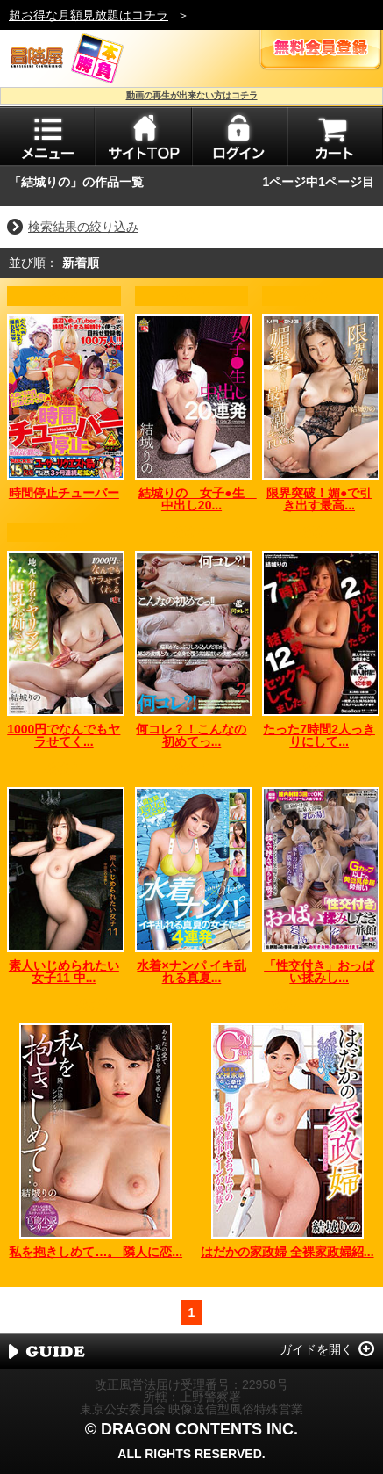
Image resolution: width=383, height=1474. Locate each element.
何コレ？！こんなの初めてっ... (191, 735)
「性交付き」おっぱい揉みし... (319, 971)
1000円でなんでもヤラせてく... (63, 735)
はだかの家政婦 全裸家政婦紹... (287, 1252)
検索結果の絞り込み (83, 227)
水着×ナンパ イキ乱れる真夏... (191, 971)
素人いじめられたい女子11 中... (64, 971)
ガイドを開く (316, 1349)
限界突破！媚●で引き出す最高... (319, 499)
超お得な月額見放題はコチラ (88, 15)
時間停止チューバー (64, 493)
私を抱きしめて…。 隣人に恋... (95, 1252)
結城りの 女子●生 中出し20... (197, 499)
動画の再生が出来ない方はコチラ (192, 95)
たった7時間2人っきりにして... (319, 735)
